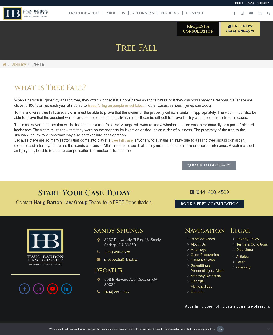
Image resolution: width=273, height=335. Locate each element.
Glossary (263, 3)
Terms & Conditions (252, 244)
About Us (115, 13)
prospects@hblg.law (121, 259)
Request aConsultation (197, 29)
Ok (220, 329)
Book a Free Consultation (209, 203)
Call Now (240, 29)
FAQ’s (250, 3)
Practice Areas (84, 13)
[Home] (4, 64)
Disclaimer (244, 249)
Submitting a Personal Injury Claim (203, 269)
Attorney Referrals (206, 280)
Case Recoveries (205, 254)
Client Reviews (203, 259)
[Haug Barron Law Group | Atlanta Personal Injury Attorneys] (45, 247)
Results (170, 13)
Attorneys (143, 13)
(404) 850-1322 (117, 292)
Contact (195, 13)
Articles (238, 3)
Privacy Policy (248, 239)
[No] (268, 329)
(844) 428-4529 (212, 192)
